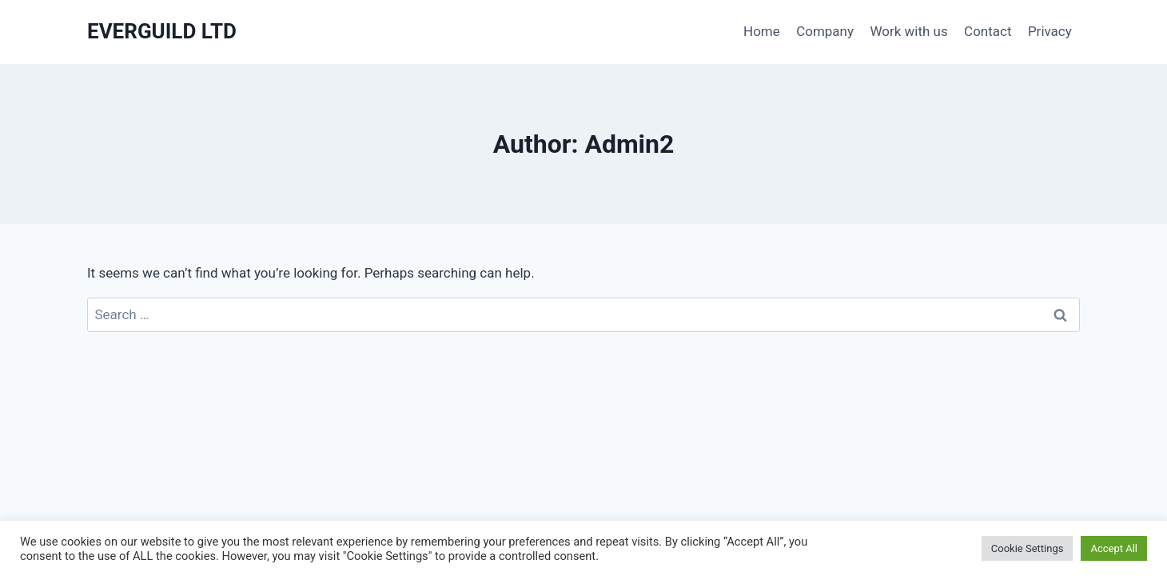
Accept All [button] (1113, 548)
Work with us (908, 31)
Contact (987, 31)
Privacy (1050, 31)
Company (825, 31)
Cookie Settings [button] (1027, 548)
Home (761, 31)
